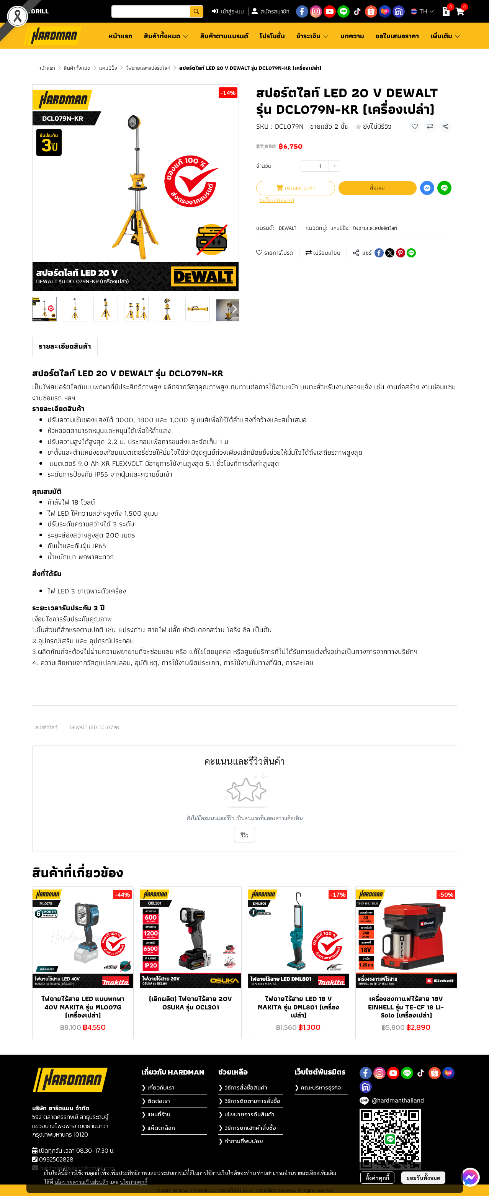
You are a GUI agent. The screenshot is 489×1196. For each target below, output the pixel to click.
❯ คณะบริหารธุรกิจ (317, 1087)
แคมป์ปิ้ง (108, 68)
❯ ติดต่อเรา (155, 1100)
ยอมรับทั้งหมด (423, 1177)
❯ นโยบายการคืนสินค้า (246, 1114)
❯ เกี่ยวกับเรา (158, 1087)
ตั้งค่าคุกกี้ (377, 1177)
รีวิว (244, 835)
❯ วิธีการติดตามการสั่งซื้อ (249, 1100)
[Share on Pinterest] (400, 252)
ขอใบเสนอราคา (277, 200)
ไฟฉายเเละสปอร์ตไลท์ (148, 68)
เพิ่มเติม (445, 35)
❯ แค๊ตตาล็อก (158, 1127)
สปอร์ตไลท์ (46, 727)
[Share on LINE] (411, 252)
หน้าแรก (46, 68)
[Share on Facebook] (379, 252)
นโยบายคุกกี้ (133, 1181)
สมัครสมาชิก (270, 11)
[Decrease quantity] (306, 166)
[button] (157, 11)
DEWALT (287, 228)
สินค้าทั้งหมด (77, 68)
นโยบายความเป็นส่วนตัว (81, 1181)
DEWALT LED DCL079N (94, 727)
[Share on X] (389, 252)
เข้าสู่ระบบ (228, 11)
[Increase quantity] (334, 166)
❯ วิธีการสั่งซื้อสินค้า (242, 1087)
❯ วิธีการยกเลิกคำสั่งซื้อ (247, 1127)
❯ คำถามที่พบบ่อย (240, 1141)
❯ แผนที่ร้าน (155, 1114)
